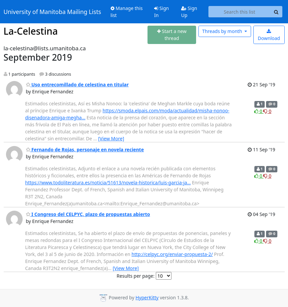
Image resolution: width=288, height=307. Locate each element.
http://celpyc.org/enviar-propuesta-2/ (172, 254)
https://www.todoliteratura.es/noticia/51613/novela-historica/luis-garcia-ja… (108, 182)
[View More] (111, 138)
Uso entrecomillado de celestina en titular (77, 84)
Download (269, 35)
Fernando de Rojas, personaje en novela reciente (85, 149)
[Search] (276, 11)
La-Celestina (31, 31)
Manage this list (127, 11)
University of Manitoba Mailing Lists (52, 12)
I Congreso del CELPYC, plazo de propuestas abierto (88, 214)
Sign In (161, 11)
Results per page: (135, 276)
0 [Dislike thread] (267, 111)
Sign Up (189, 11)
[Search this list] (239, 11)
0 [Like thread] (258, 111)
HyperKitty (147, 297)
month (222, 31)
